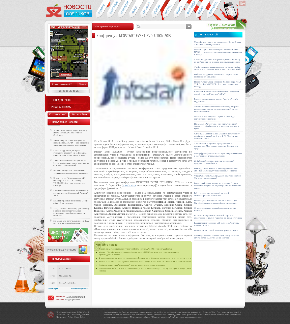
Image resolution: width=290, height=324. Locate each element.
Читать (82, 84)
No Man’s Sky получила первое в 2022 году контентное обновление (71, 222)
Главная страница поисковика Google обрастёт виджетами (70, 201)
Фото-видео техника (190, 9)
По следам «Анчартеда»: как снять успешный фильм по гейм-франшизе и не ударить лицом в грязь (216, 126)
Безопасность (178, 9)
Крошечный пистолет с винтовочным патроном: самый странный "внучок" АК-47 (70, 193)
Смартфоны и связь (112, 9)
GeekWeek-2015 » (67, 283)
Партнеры (53, 288)
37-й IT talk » (65, 268)
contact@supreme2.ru (75, 296)
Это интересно (214, 9)
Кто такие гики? (57, 114)
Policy (70, 317)
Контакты (60, 317)
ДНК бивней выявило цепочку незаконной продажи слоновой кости (214, 162)
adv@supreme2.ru (73, 299)
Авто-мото (145, 9)
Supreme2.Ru (63, 314)
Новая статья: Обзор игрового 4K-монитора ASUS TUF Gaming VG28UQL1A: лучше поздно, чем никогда (69, 182)
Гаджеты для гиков (101, 9)
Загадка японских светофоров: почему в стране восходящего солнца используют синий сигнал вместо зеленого (71, 212)
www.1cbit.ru (129, 185)
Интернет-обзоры (167, 9)
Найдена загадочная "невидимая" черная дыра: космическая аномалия (132, 265)
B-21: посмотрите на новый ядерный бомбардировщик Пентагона (211, 194)
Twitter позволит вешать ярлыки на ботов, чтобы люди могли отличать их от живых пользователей (145, 261)
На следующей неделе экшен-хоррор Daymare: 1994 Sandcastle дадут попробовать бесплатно (216, 169)
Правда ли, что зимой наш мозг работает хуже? (216, 230)
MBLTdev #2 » (65, 275)
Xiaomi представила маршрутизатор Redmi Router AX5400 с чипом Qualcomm (135, 249)
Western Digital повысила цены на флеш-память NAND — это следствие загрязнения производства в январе (71, 142)
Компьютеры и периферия (134, 9)
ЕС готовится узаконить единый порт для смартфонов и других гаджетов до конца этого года (218, 216)
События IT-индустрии (156, 9)
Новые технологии (123, 9)
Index (82, 317)
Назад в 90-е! (79, 114)
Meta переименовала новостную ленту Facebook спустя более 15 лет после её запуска (216, 236)
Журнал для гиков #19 (62, 84)
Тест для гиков (60, 99)
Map (77, 317)
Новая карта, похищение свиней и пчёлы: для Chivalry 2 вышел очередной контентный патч (215, 201)
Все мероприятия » (80, 288)
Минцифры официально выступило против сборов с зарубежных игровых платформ (218, 154)
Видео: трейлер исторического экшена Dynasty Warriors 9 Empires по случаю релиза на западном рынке (217, 185)
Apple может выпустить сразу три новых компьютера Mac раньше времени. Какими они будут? (216, 146)
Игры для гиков (61, 106)
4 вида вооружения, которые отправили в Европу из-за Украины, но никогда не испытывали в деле (145, 258)
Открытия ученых (201, 9)
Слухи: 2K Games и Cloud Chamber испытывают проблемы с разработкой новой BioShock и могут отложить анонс (217, 136)
